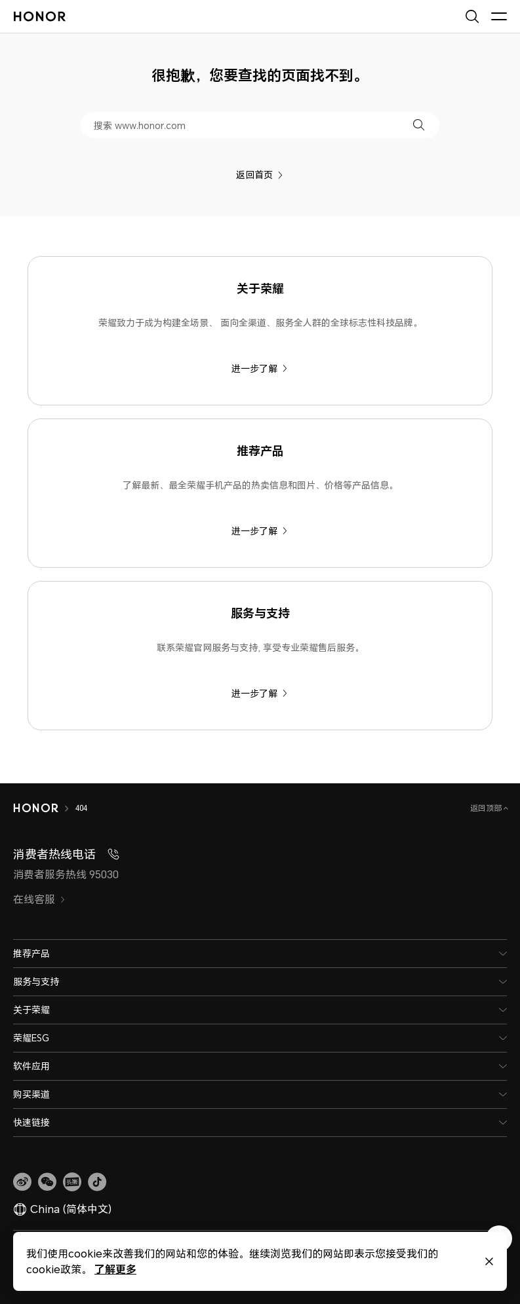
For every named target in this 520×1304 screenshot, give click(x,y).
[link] (22, 1182)
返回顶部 (487, 808)
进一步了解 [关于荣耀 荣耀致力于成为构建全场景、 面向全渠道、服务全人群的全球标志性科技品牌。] (259, 368)
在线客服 (39, 899)
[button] (418, 124)
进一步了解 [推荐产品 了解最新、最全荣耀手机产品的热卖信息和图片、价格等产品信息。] (259, 530)
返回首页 (259, 174)
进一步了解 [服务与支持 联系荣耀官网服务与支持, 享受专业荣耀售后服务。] (259, 693)
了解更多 (115, 1269)
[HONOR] (35, 808)
